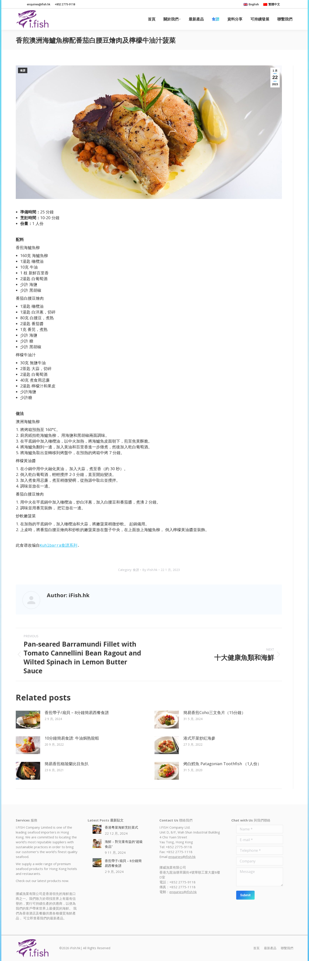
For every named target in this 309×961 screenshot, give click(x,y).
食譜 (22, 70)
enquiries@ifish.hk (182, 856)
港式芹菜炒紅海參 (199, 738)
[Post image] (28, 719)
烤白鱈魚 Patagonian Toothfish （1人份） (222, 763)
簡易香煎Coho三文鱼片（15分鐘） (214, 712)
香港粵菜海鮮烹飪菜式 (121, 827)
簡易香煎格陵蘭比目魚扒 (67, 763)
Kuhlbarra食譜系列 (58, 545)
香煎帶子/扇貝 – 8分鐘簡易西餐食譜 (77, 712)
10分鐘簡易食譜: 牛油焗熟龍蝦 (72, 738)
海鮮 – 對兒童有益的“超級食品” (124, 844)
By (149, 570)
